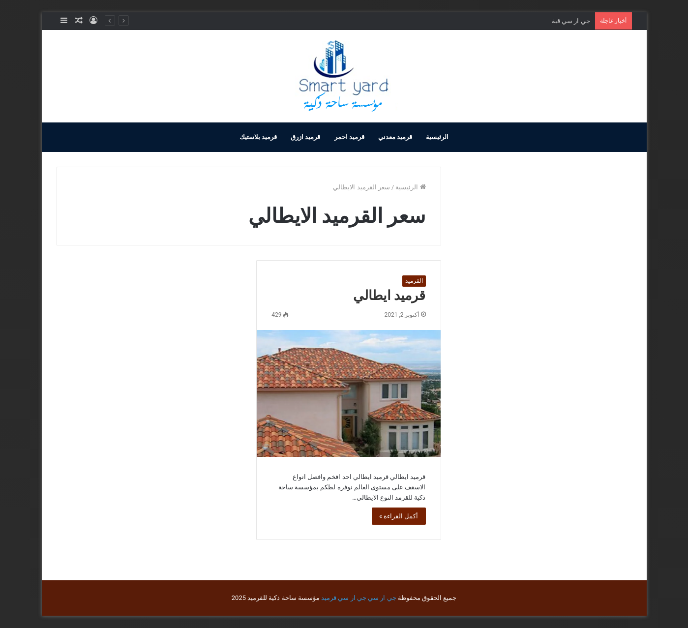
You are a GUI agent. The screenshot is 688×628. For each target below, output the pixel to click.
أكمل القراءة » (399, 516)
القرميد (414, 280)
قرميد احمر (349, 137)
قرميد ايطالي (389, 295)
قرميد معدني (395, 137)
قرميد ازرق (305, 137)
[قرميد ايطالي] (348, 393)
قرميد (328, 597)
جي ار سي (382, 597)
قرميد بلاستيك (258, 137)
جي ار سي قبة (571, 21)
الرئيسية (437, 137)
